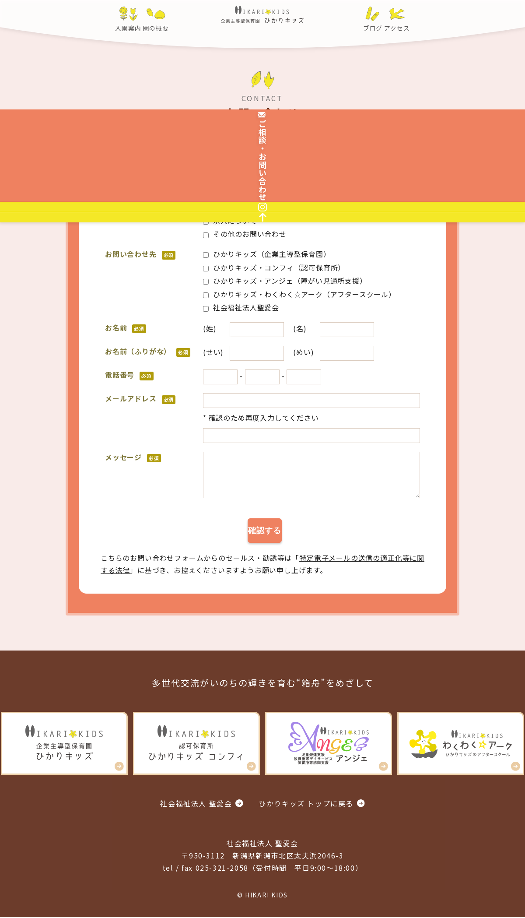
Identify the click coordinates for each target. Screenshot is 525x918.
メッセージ (133, 457)
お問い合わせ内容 (144, 207)
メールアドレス (140, 398)
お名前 (125, 327)
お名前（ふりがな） (147, 351)
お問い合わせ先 (140, 254)
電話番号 (129, 374)
